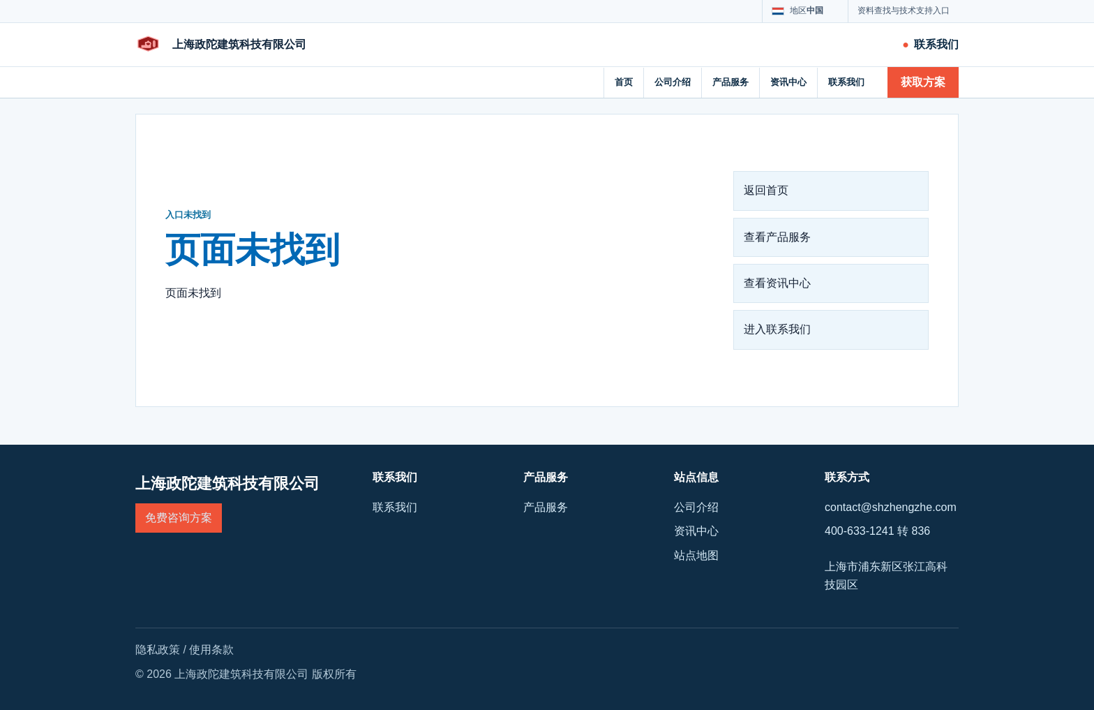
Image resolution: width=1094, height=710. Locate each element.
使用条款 (211, 650)
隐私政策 (157, 650)
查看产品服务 (777, 237)
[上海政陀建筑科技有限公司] (220, 44)
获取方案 (923, 82)
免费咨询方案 (178, 518)
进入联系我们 (777, 329)
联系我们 (846, 82)
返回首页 (766, 190)
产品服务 (730, 82)
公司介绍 (672, 82)
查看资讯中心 (777, 283)
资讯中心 (788, 82)
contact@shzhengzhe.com (891, 507)
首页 (624, 82)
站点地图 (696, 555)
